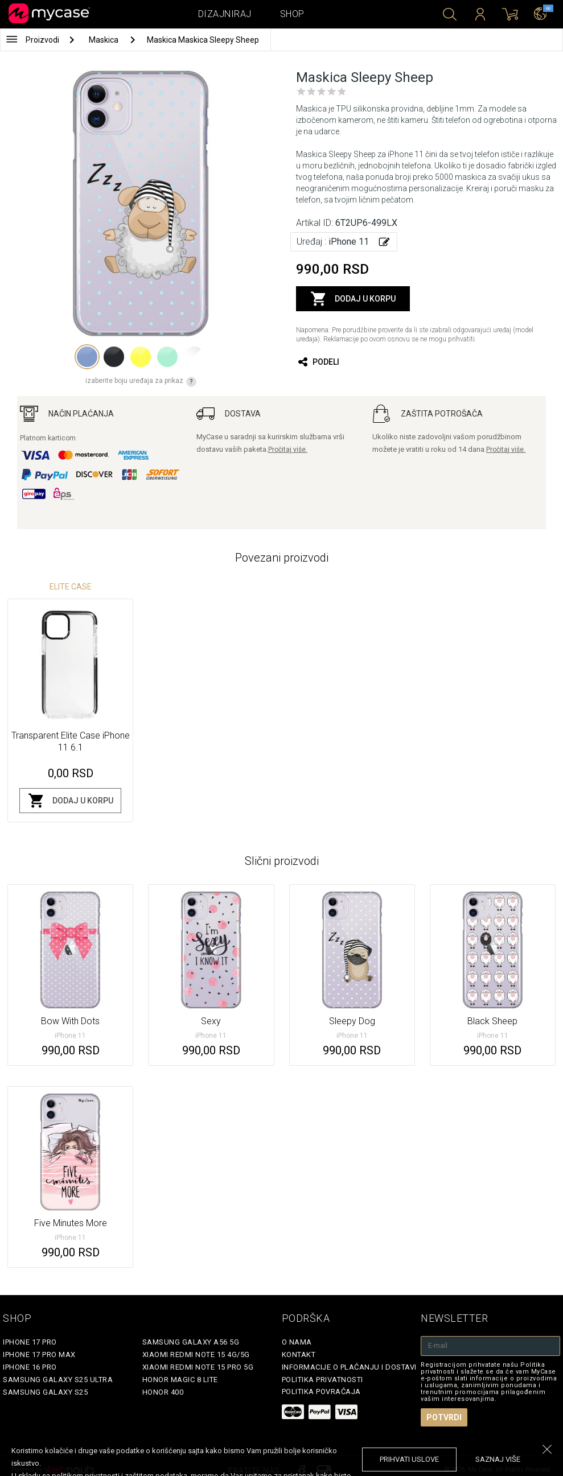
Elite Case (71, 586)
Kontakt (299, 1354)
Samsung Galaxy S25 (45, 1392)
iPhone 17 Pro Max (39, 1354)
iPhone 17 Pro (30, 1342)
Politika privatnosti (322, 1379)
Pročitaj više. (287, 449)
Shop (292, 14)
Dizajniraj (225, 14)
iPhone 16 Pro (30, 1367)
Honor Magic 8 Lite (180, 1379)
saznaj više (497, 1459)
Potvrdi (444, 1417)
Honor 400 (163, 1392)
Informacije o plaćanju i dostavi (349, 1367)
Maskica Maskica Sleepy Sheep (203, 39)
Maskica (104, 39)
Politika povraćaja (321, 1391)
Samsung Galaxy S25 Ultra (58, 1379)
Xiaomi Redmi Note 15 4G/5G (196, 1354)
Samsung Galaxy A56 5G (191, 1342)
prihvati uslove (409, 1459)
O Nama (297, 1342)
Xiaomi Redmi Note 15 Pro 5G (198, 1367)
